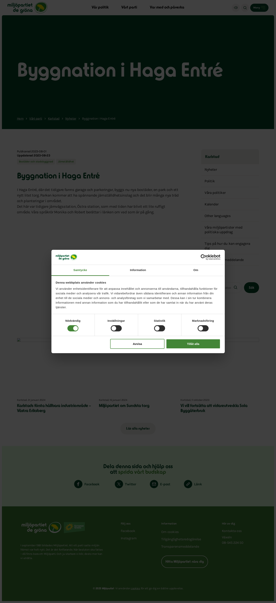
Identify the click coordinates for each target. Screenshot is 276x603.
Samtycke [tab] (80, 270)
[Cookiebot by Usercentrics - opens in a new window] (203, 257)
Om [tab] (195, 270)
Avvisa (137, 343)
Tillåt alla (193, 343)
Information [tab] (138, 270)
